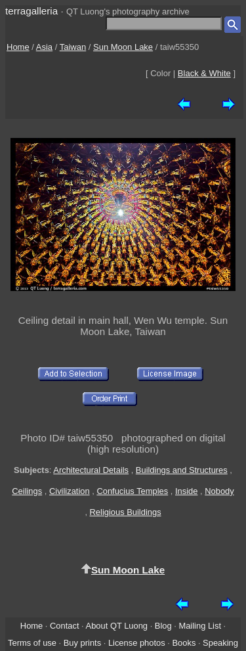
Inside (186, 491)
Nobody (219, 491)
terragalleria (31, 10)
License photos (136, 643)
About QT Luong (117, 626)
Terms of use (32, 643)
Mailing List (199, 626)
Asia (44, 47)
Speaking (220, 643)
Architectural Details (91, 470)
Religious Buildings (125, 512)
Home (18, 47)
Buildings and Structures (182, 470)
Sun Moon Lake (123, 47)
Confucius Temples (132, 491)
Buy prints (82, 643)
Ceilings (27, 491)
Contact (64, 626)
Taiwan (73, 47)
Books (183, 643)
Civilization (69, 491)
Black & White (204, 73)
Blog (163, 626)
